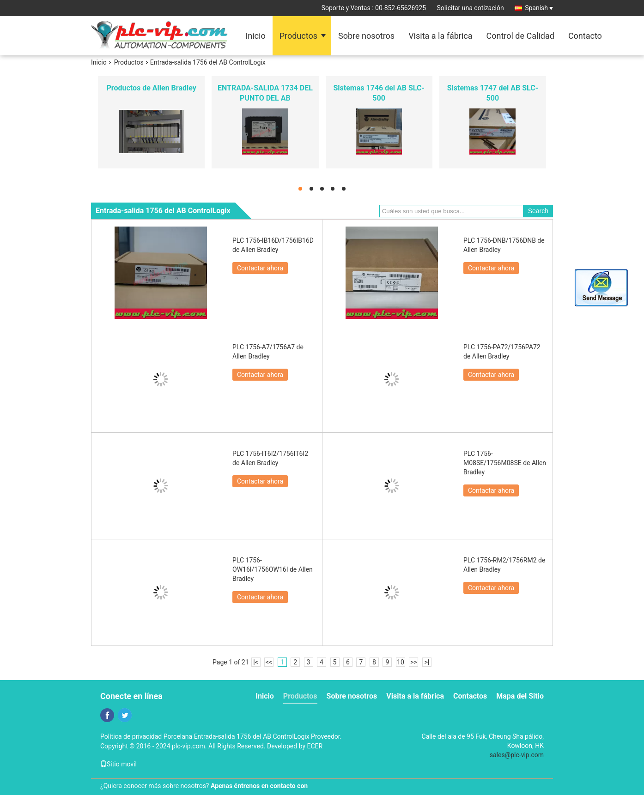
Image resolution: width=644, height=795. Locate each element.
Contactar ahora (260, 268)
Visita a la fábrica (440, 36)
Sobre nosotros (366, 36)
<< (269, 662)
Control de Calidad (520, 36)
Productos (298, 36)
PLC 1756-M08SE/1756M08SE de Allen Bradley (504, 463)
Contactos (470, 696)
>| (427, 662)
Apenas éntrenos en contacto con (259, 785)
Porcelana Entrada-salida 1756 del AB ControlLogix (237, 736)
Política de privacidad (131, 736)
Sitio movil (118, 764)
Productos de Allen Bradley (151, 88)
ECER (315, 746)
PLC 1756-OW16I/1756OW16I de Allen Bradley (272, 569)
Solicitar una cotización (470, 8)
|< (255, 662)
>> (413, 662)
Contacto (585, 36)
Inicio (255, 36)
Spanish (539, 8)
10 (400, 662)
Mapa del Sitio (520, 696)
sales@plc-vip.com (517, 755)
